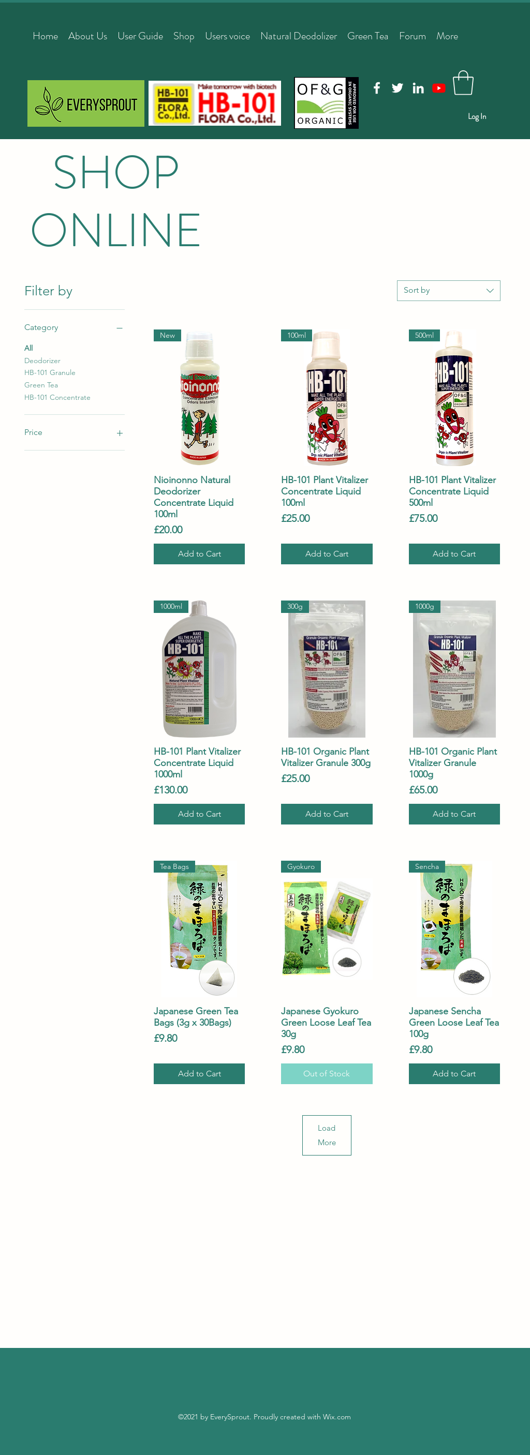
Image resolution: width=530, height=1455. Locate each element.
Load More (327, 1135)
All (28, 347)
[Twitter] (397, 88)
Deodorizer (42, 360)
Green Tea (41, 384)
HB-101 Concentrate (57, 397)
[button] (463, 82)
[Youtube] (439, 88)
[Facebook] (377, 88)
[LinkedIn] (418, 88)
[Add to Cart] (199, 554)
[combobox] (448, 290)
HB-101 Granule (50, 372)
